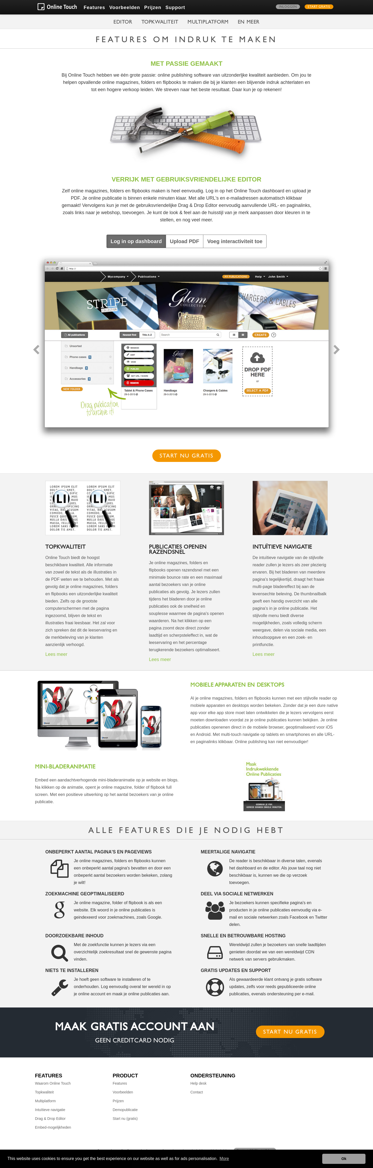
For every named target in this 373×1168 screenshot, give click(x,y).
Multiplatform (208, 22)
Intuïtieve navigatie (50, 1110)
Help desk (198, 1083)
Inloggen (288, 7)
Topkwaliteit (159, 22)
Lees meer (56, 654)
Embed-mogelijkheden (53, 1127)
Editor (122, 22)
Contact (196, 1092)
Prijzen (152, 7)
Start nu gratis (187, 456)
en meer (249, 22)
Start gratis (319, 7)
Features (94, 7)
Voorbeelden (124, 7)
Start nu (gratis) (125, 1118)
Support (175, 7)
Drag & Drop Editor (50, 1118)
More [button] (224, 1158)
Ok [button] (343, 1159)
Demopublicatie (125, 1110)
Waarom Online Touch (53, 1083)
